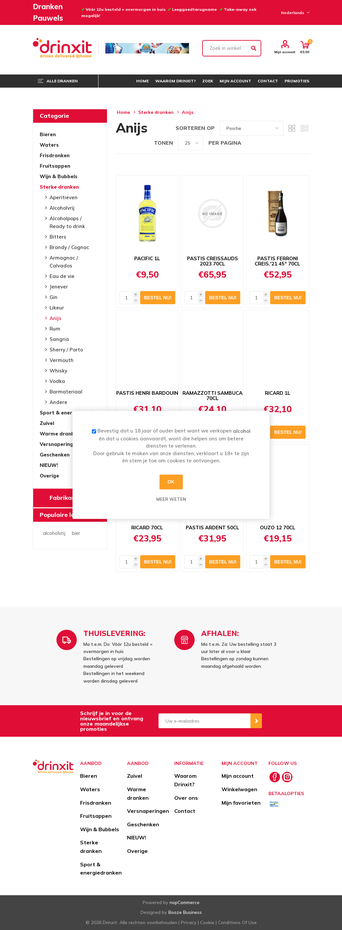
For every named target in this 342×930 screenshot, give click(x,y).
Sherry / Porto (66, 350)
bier (76, 533)
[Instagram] (287, 777)
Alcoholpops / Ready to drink (67, 222)
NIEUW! (49, 465)
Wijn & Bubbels (58, 176)
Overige (49, 476)
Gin (53, 297)
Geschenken (55, 455)
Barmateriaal (66, 392)
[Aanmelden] (204, 720)
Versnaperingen (59, 444)
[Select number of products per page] (190, 143)
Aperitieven (63, 197)
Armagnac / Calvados (64, 262)
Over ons (186, 797)
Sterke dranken (59, 187)
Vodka (57, 381)
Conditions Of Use (237, 922)
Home (123, 112)
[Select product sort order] (252, 128)
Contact (184, 811)
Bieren (48, 134)
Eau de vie (62, 276)
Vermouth (62, 360)
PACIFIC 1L (147, 258)
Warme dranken (60, 434)
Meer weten (171, 499)
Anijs (55, 318)
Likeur (57, 308)
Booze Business (185, 912)
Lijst (304, 128)
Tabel (292, 128)
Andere (58, 402)
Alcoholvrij (62, 208)
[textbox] (232, 48)
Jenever (59, 287)
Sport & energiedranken (70, 413)
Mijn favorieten (241, 802)
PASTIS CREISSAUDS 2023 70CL (212, 261)
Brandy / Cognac (69, 247)
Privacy (189, 922)
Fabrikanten (67, 497)
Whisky (58, 371)
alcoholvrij (54, 533)
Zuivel (47, 423)
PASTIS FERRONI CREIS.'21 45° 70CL (277, 261)
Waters (49, 145)
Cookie (207, 922)
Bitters (58, 237)
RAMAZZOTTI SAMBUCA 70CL (212, 396)
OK (171, 481)
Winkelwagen (239, 789)
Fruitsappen (55, 166)
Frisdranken (55, 155)
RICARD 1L (277, 393)
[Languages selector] (294, 12)
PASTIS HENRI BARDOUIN (147, 393)
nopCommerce (185, 902)
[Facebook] (274, 777)
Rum (55, 329)
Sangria (59, 339)
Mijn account (284, 52)
